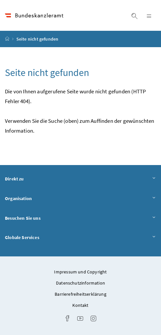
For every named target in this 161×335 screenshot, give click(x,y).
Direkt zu (80, 179)
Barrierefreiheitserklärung (80, 294)
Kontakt (80, 305)
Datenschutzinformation (80, 283)
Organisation (80, 198)
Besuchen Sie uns (80, 218)
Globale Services (80, 237)
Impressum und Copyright (80, 272)
